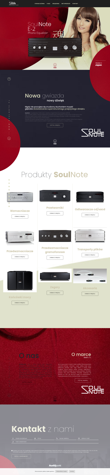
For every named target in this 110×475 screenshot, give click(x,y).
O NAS (48, 3)
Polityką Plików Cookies (61, 471)
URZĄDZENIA (55, 3)
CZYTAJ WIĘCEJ (55, 125)
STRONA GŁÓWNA (39, 3)
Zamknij (72, 471)
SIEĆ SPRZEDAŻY (65, 3)
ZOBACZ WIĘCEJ (20, 216)
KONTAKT (75, 3)
